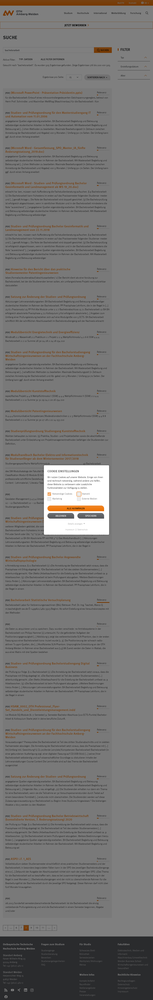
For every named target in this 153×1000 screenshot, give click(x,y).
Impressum (70, 530)
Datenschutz (82, 530)
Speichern (90, 515)
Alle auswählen (76, 508)
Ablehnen (60, 515)
